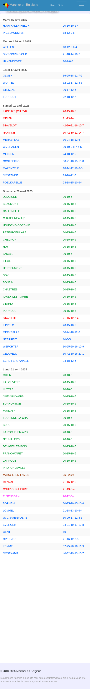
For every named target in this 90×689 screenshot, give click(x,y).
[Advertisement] (45, 614)
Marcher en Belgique (20, 5)
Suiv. (61, 5)
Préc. (53, 5)
